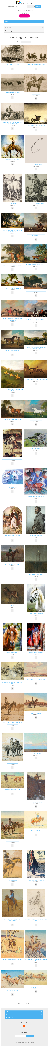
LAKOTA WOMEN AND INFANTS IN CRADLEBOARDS (12, 123)
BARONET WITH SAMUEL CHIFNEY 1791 (36, 379)
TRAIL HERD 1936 (36, 713)
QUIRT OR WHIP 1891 (36, 164)
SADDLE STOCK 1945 (12, 990)
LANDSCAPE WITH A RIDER (36, 574)
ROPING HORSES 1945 (36, 987)
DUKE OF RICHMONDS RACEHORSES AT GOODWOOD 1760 (36, 348)
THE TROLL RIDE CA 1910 (12, 159)
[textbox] (17, 6)
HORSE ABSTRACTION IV (12, 652)
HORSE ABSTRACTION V (36, 613)
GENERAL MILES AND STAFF (12, 93)
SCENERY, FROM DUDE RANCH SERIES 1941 (36, 960)
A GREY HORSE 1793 (36, 420)
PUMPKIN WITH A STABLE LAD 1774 (36, 264)
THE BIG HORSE (12, 203)
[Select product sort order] (26, 42)
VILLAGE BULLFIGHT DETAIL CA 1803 (12, 459)
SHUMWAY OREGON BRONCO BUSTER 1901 (36, 919)
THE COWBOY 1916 (36, 830)
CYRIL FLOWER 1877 (36, 535)
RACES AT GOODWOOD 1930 (36, 448)
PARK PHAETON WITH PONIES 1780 (36, 291)
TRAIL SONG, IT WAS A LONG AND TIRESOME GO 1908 (12, 723)
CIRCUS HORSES (12, 487)
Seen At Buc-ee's (24, 15)
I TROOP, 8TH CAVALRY (12, 64)
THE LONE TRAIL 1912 (36, 802)
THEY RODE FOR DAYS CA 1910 (36, 125)
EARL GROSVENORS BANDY (12, 350)
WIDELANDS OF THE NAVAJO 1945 (36, 679)
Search (38, 6)
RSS (24, 1026)
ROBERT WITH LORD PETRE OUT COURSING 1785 (36, 234)
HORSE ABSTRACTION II (36, 652)
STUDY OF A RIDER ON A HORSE (12, 564)
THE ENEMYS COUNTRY (12, 841)
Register (19, 10)
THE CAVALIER (36, 94)
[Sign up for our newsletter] (21, 1036)
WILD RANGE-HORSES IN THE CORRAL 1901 (12, 683)
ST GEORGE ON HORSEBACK (36, 203)
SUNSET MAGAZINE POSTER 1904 (36, 880)
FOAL (12, 606)
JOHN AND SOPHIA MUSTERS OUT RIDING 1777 (12, 319)
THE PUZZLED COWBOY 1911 (12, 789)
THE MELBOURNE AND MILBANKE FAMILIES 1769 (12, 231)
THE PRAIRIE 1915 (36, 753)
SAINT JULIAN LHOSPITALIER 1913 (36, 496)
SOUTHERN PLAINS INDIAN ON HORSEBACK (12, 919)
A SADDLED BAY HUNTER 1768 (12, 419)
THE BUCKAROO (12, 880)
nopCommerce (26, 1043)
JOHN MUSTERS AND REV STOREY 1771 (36, 320)
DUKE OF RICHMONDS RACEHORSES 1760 (12, 390)
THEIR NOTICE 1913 (12, 763)
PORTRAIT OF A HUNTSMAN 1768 (12, 265)
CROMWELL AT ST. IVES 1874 (12, 535)
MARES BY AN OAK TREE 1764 (12, 288)
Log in (23, 10)
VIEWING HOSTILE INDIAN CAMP (36, 64)
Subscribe (30, 1036)
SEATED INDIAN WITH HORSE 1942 (12, 959)
